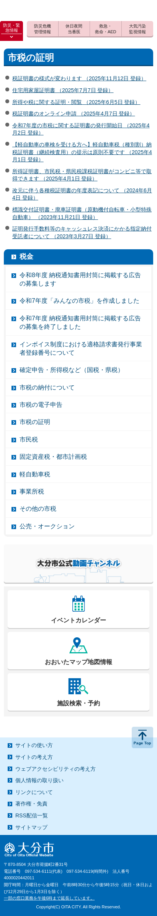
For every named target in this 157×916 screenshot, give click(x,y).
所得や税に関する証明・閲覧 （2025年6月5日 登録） (76, 102)
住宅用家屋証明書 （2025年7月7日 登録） (63, 90)
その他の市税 (38, 508)
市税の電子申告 (41, 404)
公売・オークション (47, 526)
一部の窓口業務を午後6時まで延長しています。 (49, 898)
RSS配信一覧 (31, 815)
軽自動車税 (35, 474)
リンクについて (34, 792)
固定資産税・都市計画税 (53, 456)
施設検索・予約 (78, 703)
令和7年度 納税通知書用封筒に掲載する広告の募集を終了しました (80, 322)
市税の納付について (47, 387)
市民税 (29, 439)
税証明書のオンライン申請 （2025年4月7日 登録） (73, 113)
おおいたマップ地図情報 (78, 662)
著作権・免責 (31, 804)
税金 (26, 256)
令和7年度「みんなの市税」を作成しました (79, 300)
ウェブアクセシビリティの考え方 (55, 769)
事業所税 (32, 491)
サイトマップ (31, 827)
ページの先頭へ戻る (142, 737)
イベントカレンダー (78, 620)
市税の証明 (35, 422)
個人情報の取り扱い (39, 780)
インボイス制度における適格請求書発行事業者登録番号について (81, 348)
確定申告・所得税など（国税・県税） (72, 370)
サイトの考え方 (34, 757)
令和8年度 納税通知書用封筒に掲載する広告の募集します (80, 279)
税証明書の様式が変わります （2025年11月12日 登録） (79, 78)
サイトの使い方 (34, 745)
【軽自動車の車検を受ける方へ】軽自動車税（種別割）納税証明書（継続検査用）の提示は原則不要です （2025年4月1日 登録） (82, 151)
